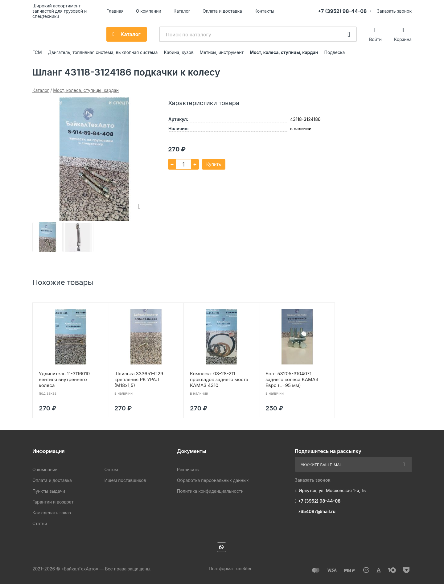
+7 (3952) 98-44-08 (342, 11)
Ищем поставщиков (125, 480)
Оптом (111, 469)
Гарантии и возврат (52, 501)
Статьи (39, 523)
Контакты (264, 11)
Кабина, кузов (178, 52)
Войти (375, 39)
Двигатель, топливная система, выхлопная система (103, 52)
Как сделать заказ (51, 512)
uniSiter (244, 568)
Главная (115, 11)
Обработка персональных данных (213, 480)
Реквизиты (188, 469)
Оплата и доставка (222, 11)
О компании (148, 11)
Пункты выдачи (48, 491)
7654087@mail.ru (317, 511)
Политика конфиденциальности (210, 491)
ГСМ (37, 52)
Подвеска (334, 52)
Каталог (182, 11)
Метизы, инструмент (222, 52)
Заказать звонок (394, 11)
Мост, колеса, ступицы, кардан (284, 52)
